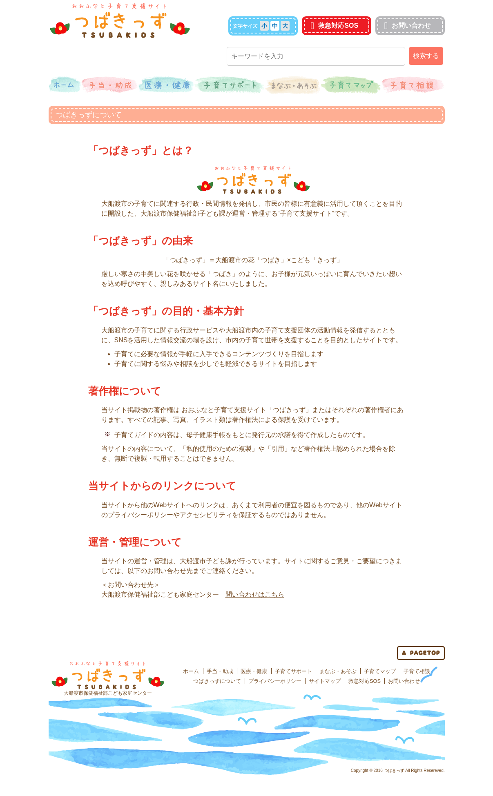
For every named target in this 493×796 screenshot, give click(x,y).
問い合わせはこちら (254, 594)
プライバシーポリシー (274, 681)
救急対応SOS (334, 25)
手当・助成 (220, 671)
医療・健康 (254, 671)
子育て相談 (417, 671)
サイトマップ (325, 681)
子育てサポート (293, 671)
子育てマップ (380, 671)
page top (421, 653)
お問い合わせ (406, 25)
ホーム (191, 671)
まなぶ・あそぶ (338, 671)
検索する (426, 55)
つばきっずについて (217, 681)
